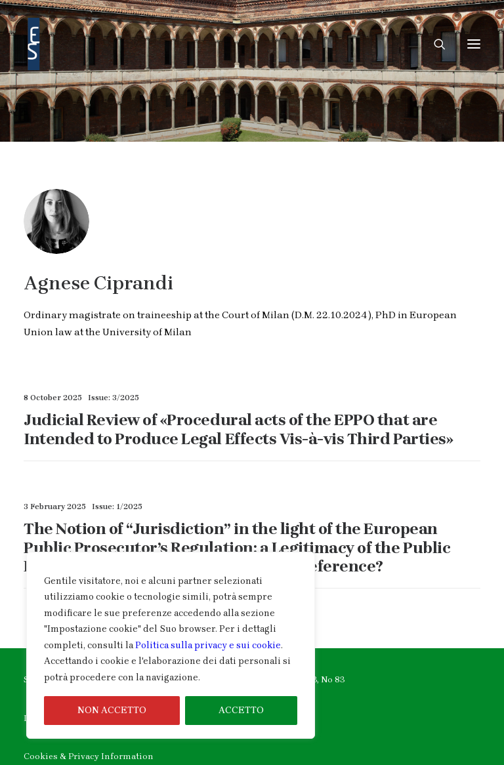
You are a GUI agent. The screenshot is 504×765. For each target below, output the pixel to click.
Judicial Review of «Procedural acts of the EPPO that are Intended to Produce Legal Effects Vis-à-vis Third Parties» (238, 429)
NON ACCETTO (111, 710)
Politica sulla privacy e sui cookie (208, 645)
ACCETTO (241, 710)
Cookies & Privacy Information (89, 756)
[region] (170, 645)
